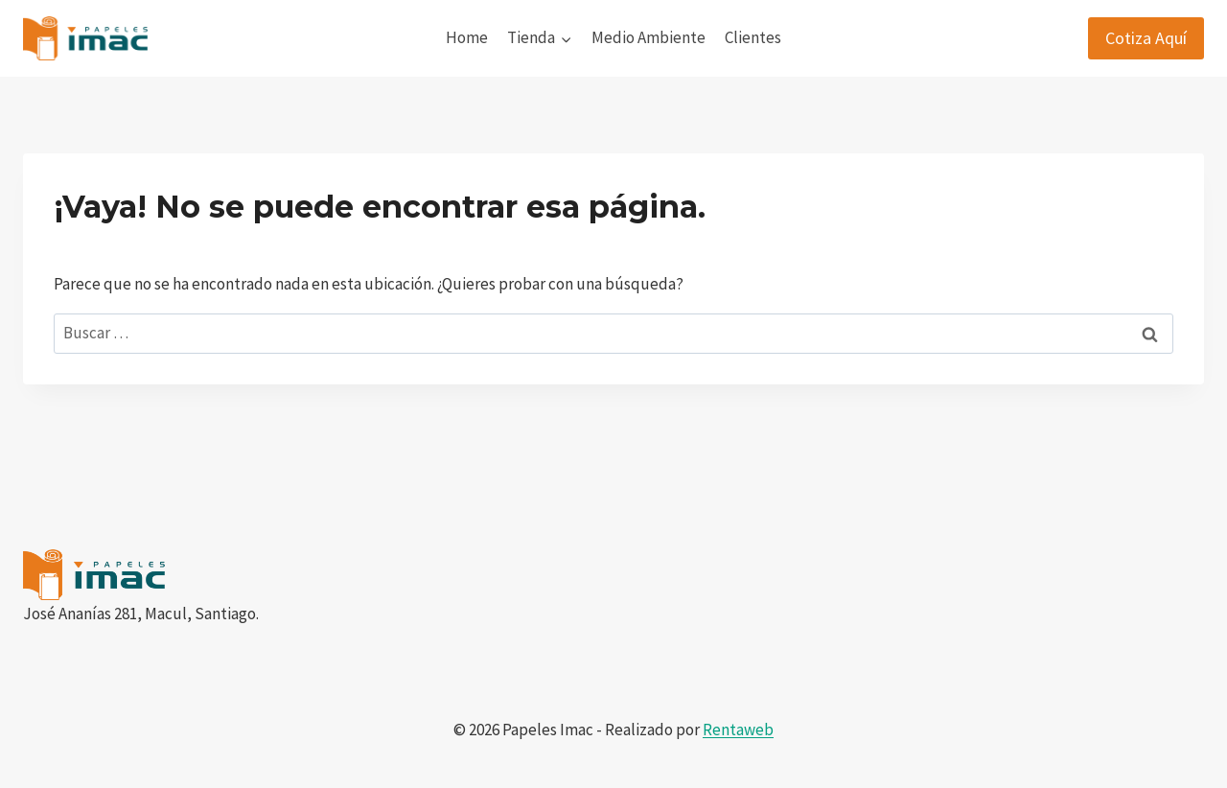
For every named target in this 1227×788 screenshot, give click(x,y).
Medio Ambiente (648, 37)
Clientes (753, 37)
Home (467, 37)
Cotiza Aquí (1146, 38)
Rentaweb (738, 729)
